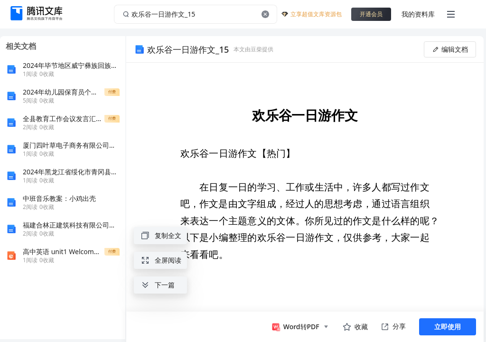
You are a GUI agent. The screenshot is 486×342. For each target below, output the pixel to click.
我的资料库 (418, 14)
